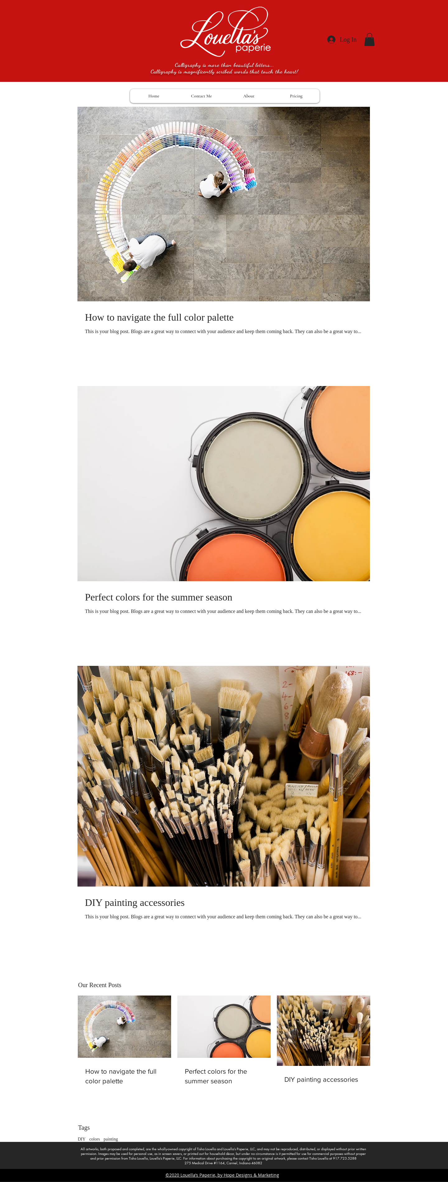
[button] (369, 39)
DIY (82, 1139)
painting (111, 1139)
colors (94, 1139)
